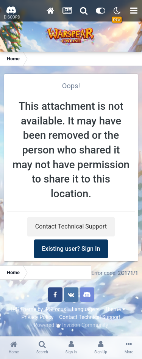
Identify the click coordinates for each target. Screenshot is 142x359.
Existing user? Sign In (71, 248)
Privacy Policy (37, 317)
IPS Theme (23, 309)
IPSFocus (55, 309)
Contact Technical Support (71, 226)
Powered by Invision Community (71, 325)
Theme (115, 309)
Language (85, 309)
